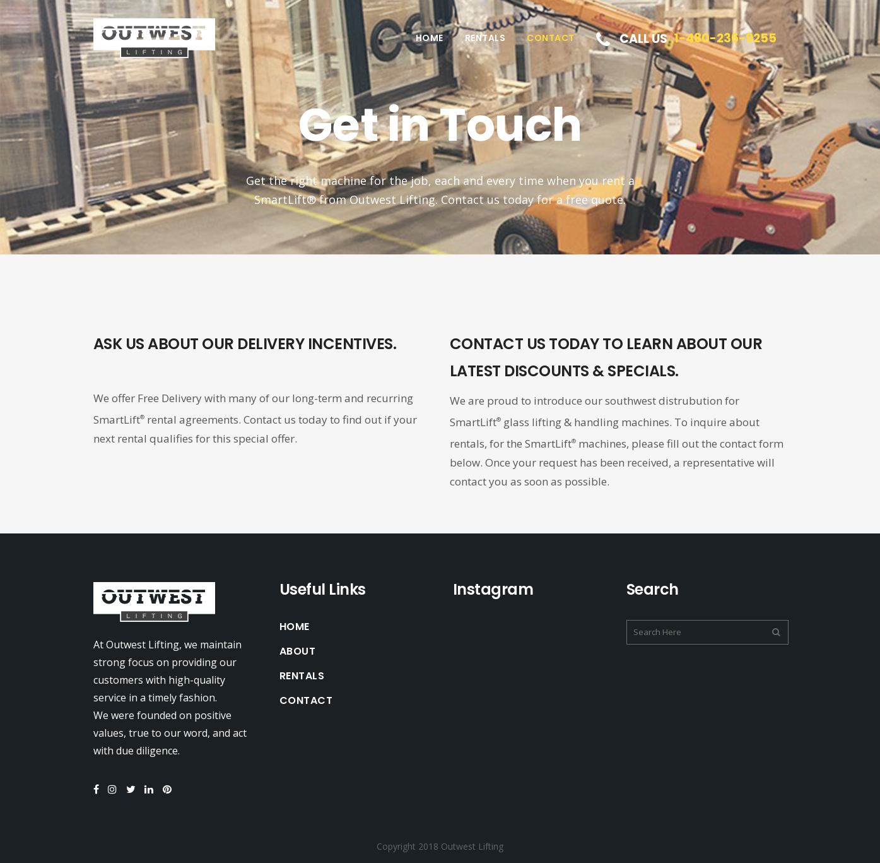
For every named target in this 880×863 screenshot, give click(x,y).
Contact (306, 701)
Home (294, 627)
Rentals (302, 676)
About (297, 651)
